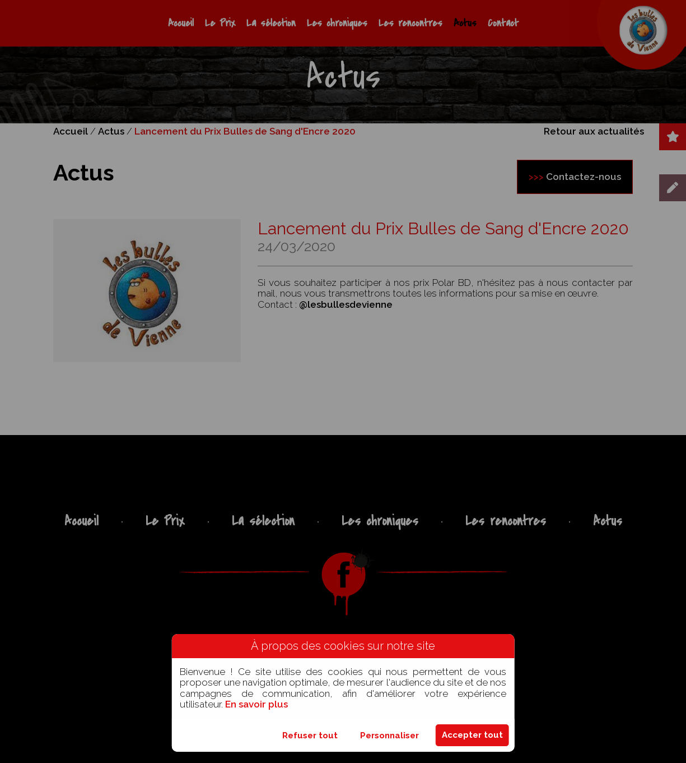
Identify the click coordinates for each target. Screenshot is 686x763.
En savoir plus (256, 704)
